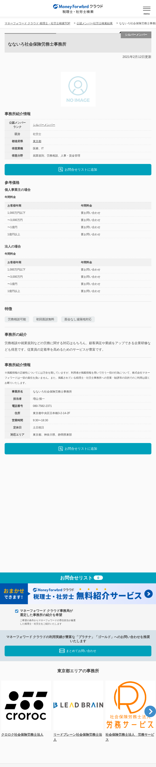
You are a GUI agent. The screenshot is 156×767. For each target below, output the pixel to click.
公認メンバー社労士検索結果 (94, 23)
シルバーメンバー (44, 124)
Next (150, 711)
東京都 (37, 141)
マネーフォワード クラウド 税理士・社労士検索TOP (37, 23)
